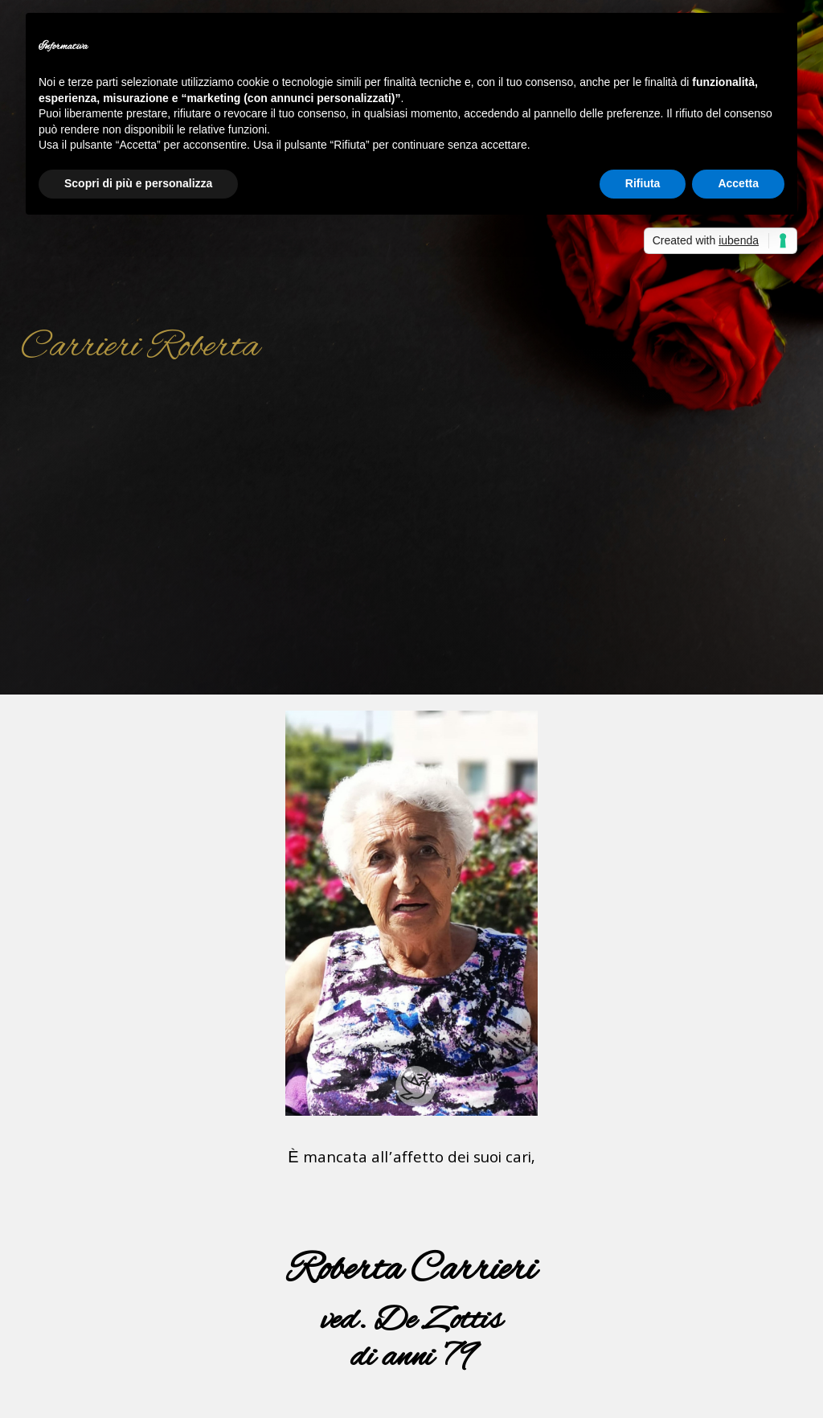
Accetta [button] (738, 183)
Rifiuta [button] (643, 183)
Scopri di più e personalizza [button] (138, 183)
